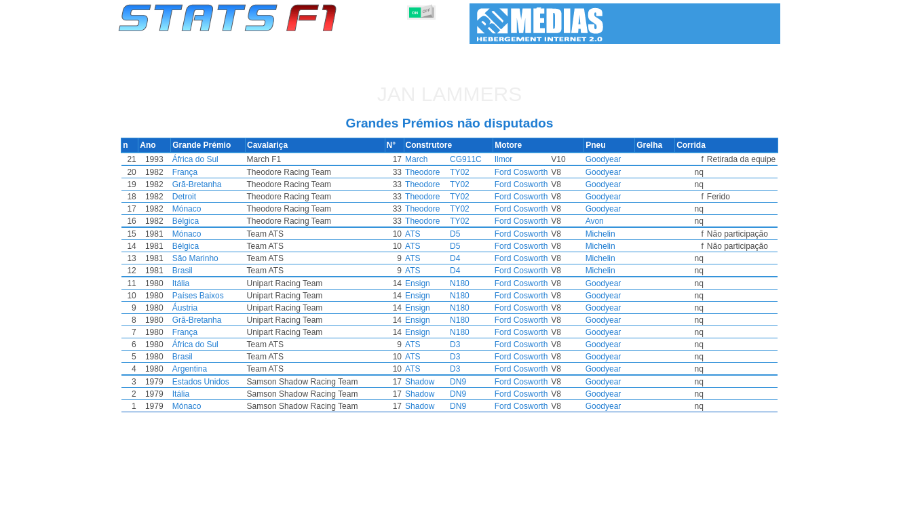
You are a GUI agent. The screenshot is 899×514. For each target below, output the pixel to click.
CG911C (466, 159)
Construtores (404, 501)
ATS (413, 234)
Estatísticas (163, 501)
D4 (456, 258)
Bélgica (218, 221)
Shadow (420, 382)
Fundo (712, 501)
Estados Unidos (233, 382)
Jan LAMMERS (449, 94)
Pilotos (352, 501)
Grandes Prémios (292, 501)
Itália (213, 283)
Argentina (222, 369)
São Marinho (228, 258)
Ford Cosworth (515, 172)
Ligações (669, 501)
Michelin (581, 234)
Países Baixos (230, 295)
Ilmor (498, 159)
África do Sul (228, 159)
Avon (575, 221)
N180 (460, 283)
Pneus (500, 501)
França (217, 172)
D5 (456, 234)
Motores (459, 501)
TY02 (460, 172)
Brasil (215, 270)
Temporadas (222, 501)
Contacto (755, 501)
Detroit (217, 196)
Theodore (423, 172)
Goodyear (584, 159)
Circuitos (584, 501)
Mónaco (219, 209)
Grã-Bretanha (229, 184)
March (417, 159)
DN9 (459, 382)
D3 (456, 344)
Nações (539, 501)
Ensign (418, 283)
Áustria (217, 308)
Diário (626, 501)
